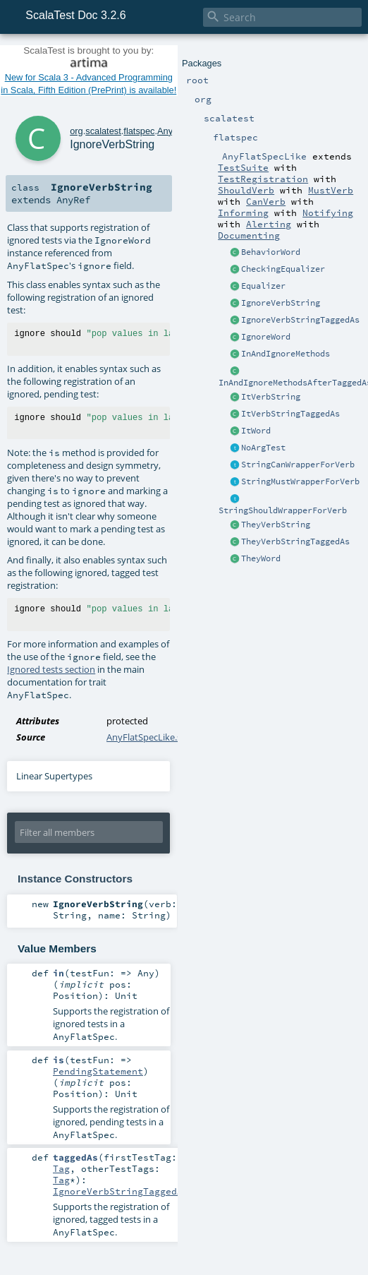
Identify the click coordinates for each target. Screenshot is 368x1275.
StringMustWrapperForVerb (300, 481)
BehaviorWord (270, 252)
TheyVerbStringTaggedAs (295, 541)
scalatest (103, 131)
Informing (243, 212)
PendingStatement (98, 1071)
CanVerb (266, 201)
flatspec (138, 131)
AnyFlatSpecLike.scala (151, 737)
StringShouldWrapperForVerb (283, 510)
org (76, 131)
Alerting (268, 223)
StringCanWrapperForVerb (298, 464)
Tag (61, 1168)
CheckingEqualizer (283, 269)
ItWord (256, 431)
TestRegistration (263, 178)
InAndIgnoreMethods (285, 354)
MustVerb (330, 190)
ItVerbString (270, 397)
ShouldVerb (246, 190)
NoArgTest (263, 448)
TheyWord (261, 558)
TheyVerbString (275, 524)
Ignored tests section (51, 669)
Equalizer (263, 286)
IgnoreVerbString (280, 303)
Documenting (249, 235)
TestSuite (243, 167)
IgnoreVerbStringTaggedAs (300, 320)
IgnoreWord (265, 337)
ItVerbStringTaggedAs (290, 414)
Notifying (327, 212)
